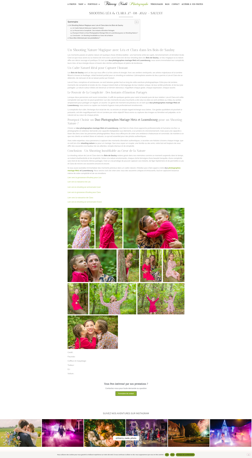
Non (172, 454)
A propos (71, 4)
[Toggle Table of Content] (135, 22)
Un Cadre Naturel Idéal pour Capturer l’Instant (88, 28)
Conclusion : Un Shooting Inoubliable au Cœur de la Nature (93, 35)
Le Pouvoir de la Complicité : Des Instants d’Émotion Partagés (93, 30)
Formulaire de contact (126, 393)
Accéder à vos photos (192, 4)
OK (167, 454)
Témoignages (157, 4)
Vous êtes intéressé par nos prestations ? (84, 38)
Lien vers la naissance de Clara (80, 197)
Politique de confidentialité (185, 454)
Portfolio (94, 4)
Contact (175, 4)
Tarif (82, 4)
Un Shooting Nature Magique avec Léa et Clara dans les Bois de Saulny (96, 25)
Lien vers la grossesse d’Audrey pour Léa (84, 177)
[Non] (248, 455)
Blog (167, 4)
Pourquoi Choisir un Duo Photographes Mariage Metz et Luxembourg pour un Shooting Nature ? (105, 33)
